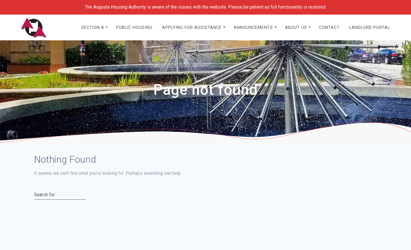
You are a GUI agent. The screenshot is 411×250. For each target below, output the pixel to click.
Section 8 (92, 27)
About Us (296, 27)
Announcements (253, 27)
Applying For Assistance (192, 27)
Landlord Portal (369, 27)
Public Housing (134, 27)
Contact (329, 27)
